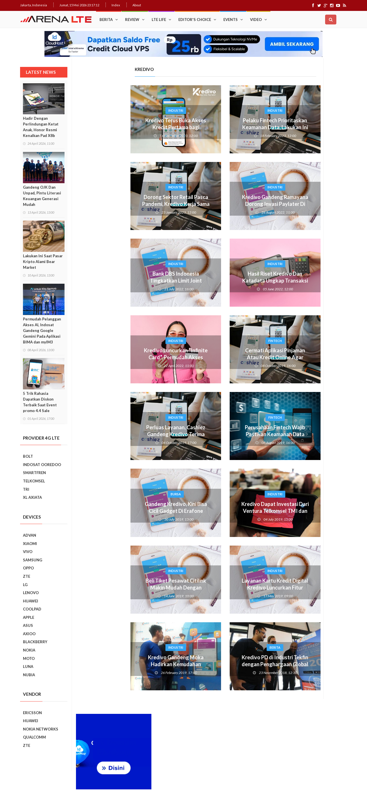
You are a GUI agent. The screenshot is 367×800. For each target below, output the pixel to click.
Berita (106, 19)
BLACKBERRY (35, 641)
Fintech (219, 341)
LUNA (28, 666)
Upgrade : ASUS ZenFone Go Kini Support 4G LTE (319, 275)
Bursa (120, 494)
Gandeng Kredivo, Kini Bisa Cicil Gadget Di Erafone (120, 507)
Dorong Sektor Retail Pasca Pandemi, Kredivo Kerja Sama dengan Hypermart (120, 204)
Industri (119, 110)
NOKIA (29, 650)
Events (230, 19)
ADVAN (29, 535)
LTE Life (159, 19)
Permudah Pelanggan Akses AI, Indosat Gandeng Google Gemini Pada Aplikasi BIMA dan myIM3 (42, 330)
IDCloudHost (171, 785)
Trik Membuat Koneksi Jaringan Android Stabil (317, 250)
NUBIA (29, 675)
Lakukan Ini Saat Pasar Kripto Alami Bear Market (43, 262)
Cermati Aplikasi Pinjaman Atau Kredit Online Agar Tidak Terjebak (219, 357)
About (136, 5)
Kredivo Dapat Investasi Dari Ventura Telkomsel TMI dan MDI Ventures (219, 511)
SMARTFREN (34, 472)
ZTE (26, 576)
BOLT (28, 456)
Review (132, 19)
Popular (290, 235)
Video (256, 19)
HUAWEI (30, 601)
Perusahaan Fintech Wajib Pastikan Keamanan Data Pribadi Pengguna (219, 434)
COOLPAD (32, 609)
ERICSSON (32, 712)
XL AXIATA (32, 497)
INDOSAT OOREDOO (42, 464)
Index (116, 5)
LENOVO (31, 592)
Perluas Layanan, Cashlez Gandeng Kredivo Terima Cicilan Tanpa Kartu (119, 434)
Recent (328, 235)
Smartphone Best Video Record (309, 422)
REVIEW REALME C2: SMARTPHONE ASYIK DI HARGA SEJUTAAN (319, 520)
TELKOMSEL (34, 481)
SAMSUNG (32, 560)
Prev (276, 426)
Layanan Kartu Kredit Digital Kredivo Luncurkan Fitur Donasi (219, 587)
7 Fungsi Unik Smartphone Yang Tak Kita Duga (321, 569)
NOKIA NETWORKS (40, 729)
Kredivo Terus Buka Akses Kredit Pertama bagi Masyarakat (119, 127)
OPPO (28, 568)
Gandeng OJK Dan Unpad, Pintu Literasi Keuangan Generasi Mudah (42, 196)
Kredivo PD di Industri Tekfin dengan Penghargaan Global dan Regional (219, 664)
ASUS (28, 625)
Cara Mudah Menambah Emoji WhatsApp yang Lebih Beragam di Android (319, 303)
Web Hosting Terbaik (143, 785)
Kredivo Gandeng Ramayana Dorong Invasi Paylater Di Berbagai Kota (219, 204)
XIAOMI (30, 543)
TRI (26, 489)
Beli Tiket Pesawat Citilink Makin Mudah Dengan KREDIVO (120, 587)
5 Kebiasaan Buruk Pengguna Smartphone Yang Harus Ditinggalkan (320, 625)
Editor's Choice (194, 19)
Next (343, 426)
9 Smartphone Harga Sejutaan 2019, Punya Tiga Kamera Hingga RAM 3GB (321, 651)
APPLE (28, 617)
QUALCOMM (34, 737)
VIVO (27, 551)
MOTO (29, 658)
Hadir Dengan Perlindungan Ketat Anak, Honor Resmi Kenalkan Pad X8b (40, 127)
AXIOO (29, 633)
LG (25, 584)
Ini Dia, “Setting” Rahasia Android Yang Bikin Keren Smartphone (319, 354)
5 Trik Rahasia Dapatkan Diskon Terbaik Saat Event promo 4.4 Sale (40, 402)
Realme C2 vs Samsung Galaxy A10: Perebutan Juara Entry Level (318, 494)
